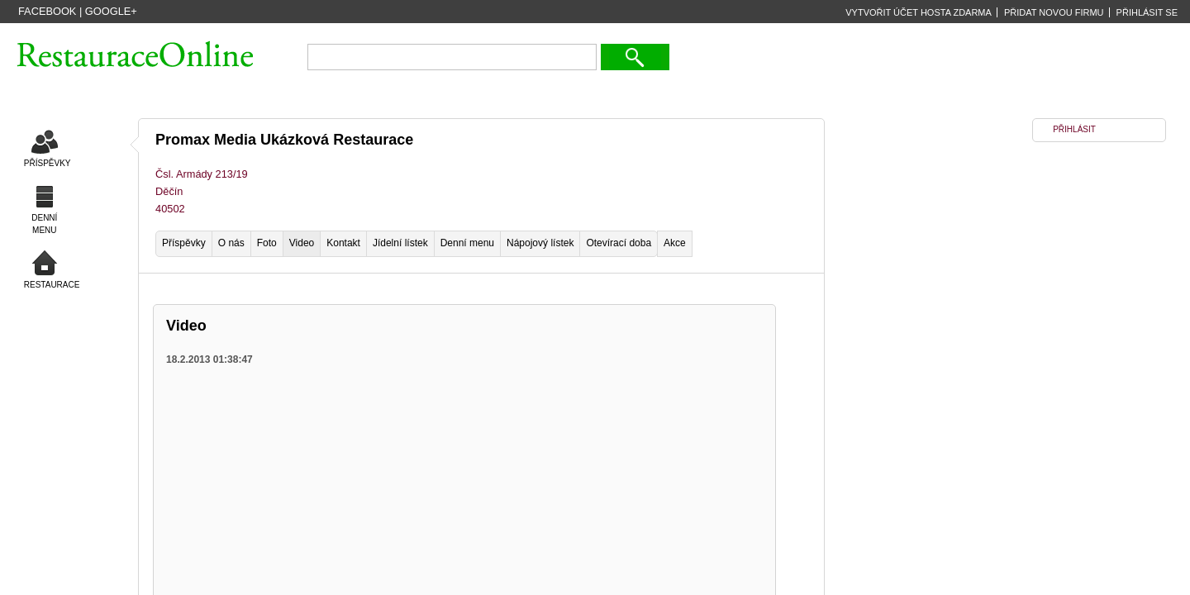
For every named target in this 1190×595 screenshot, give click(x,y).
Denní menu (467, 243)
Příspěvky (184, 243)
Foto (267, 243)
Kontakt (343, 243)
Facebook (47, 11)
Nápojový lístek (540, 243)
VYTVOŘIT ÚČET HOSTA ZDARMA (918, 12)
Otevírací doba (618, 243)
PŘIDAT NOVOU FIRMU (1054, 12)
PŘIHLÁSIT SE (1147, 12)
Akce (675, 243)
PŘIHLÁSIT (1074, 129)
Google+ (111, 11)
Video (301, 243)
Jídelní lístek (400, 243)
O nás (231, 243)
